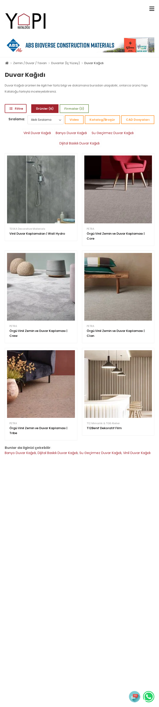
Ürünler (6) (45, 108)
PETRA (90, 229)
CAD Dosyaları (138, 119)
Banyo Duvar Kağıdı (71, 133)
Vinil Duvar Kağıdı (37, 133)
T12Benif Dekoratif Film (104, 428)
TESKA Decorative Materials (27, 229)
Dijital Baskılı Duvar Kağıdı (79, 143)
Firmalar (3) (74, 108)
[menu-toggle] (151, 9)
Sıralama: (16, 119)
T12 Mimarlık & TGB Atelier (103, 423)
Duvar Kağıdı (94, 63)
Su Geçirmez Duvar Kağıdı (113, 133)
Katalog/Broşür (102, 119)
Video (74, 119)
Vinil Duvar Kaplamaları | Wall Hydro (37, 233)
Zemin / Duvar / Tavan (30, 63)
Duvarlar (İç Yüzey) (65, 63)
